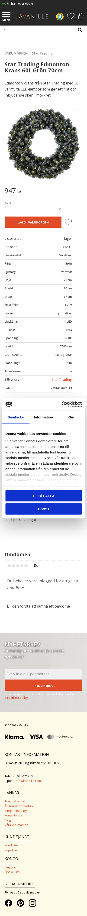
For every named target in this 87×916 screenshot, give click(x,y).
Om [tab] (71, 417)
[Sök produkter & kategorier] (42, 30)
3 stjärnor (18, 565)
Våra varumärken (16, 825)
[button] (7, 15)
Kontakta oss (14, 815)
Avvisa (43, 509)
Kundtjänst (12, 845)
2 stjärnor (13, 565)
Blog (8, 820)
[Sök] (80, 30)
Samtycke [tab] (16, 417)
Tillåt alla (43, 496)
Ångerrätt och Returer (20, 806)
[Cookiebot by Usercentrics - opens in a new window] (62, 404)
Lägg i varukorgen (33, 222)
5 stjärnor (26, 565)
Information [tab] (43, 417)
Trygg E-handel (15, 801)
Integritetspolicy (16, 811)
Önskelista (12, 872)
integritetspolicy (16, 698)
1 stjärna (9, 565)
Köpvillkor (11, 850)
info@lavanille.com (28, 781)
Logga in (10, 867)
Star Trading (62, 379)
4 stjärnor (22, 565)
